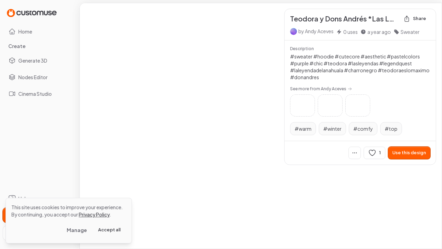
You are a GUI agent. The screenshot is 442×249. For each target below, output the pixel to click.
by (316, 31)
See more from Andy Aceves (321, 88)
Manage (77, 230)
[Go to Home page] (32, 12)
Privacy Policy (94, 214)
